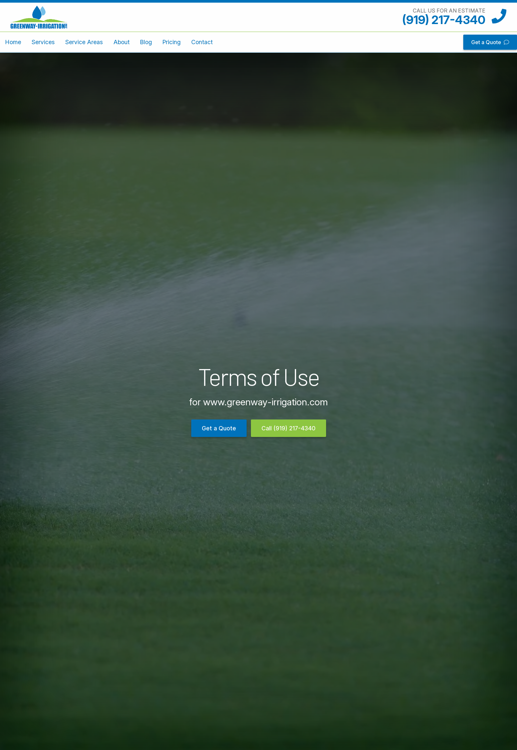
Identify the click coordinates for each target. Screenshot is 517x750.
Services (43, 42)
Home (13, 42)
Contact (202, 42)
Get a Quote (490, 42)
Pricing (172, 42)
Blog (146, 42)
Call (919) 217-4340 (288, 428)
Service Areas (84, 42)
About (121, 42)
